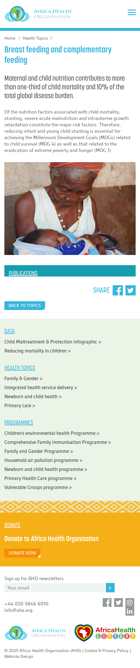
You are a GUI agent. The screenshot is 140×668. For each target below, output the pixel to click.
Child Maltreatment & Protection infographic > (53, 342)
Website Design (18, 656)
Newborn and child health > (33, 397)
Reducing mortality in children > (37, 351)
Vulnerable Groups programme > (38, 487)
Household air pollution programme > (43, 460)
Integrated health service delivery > (40, 388)
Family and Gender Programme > (38, 451)
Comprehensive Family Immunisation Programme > (57, 442)
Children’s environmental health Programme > (52, 433)
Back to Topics (25, 306)
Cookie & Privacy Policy (106, 650)
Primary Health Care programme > (40, 478)
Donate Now (22, 553)
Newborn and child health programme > (46, 469)
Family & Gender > (23, 378)
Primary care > (20, 406)
